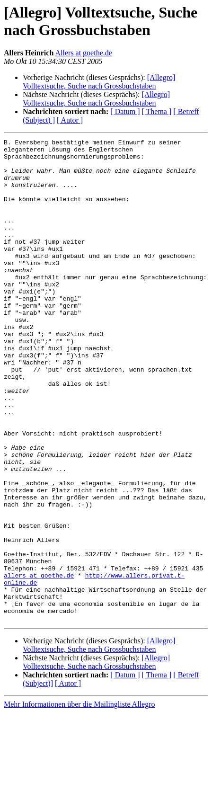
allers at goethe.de (39, 663)
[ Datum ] (125, 111)
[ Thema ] (157, 111)
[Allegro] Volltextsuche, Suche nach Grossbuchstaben (99, 81)
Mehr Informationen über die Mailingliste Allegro (79, 801)
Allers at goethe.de (83, 53)
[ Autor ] (70, 120)
